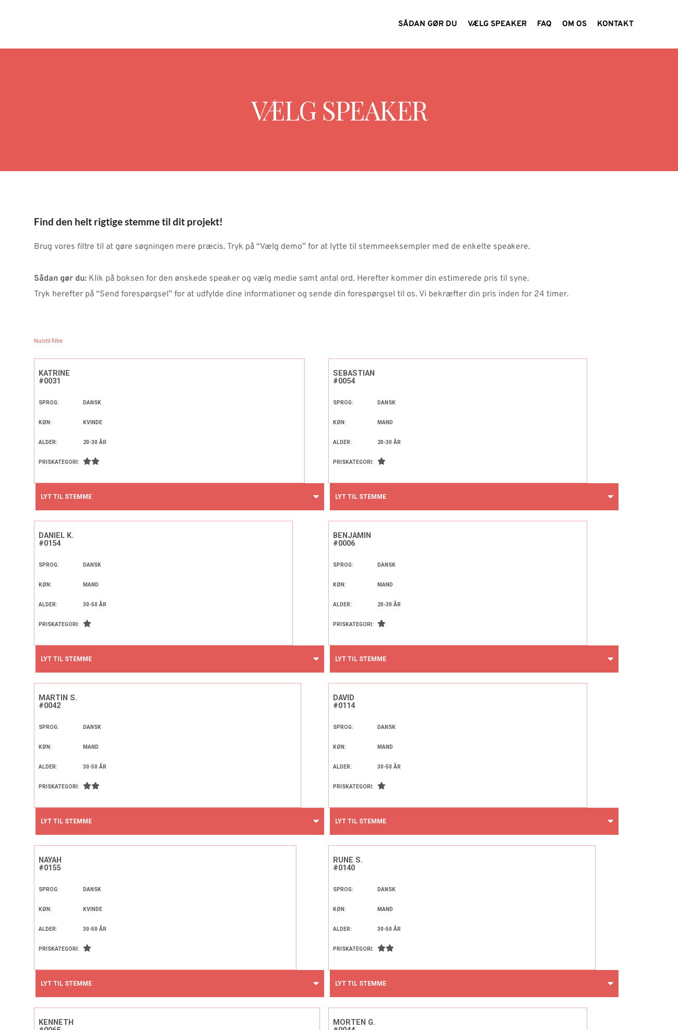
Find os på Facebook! (524, 1011)
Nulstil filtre (48, 341)
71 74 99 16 (476, 1011)
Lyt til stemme (64, 496)
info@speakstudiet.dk (402, 1011)
